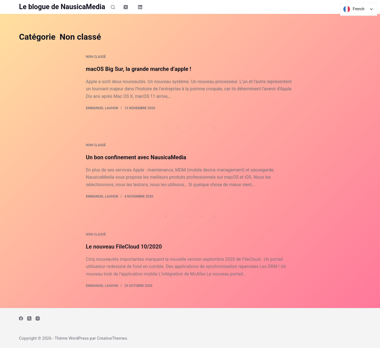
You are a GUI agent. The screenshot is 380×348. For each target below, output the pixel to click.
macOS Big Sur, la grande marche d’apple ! (138, 69)
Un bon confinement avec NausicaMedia (136, 158)
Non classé (96, 57)
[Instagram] (38, 318)
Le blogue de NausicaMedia (62, 7)
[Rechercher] (113, 7)
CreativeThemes (112, 338)
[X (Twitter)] (126, 7)
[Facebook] (21, 318)
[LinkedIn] (140, 7)
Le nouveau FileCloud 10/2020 (124, 251)
